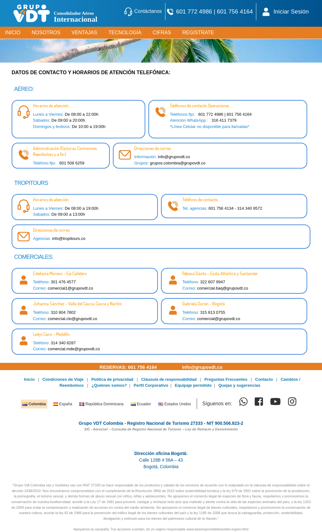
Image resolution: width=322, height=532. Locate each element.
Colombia (34, 404)
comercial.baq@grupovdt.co (222, 288)
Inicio (29, 379)
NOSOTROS (46, 32)
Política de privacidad (112, 379)
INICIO (12, 32)
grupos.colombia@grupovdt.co (178, 163)
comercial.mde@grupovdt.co (74, 348)
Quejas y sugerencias (239, 385)
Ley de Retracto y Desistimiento (211, 429)
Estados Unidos (174, 404)
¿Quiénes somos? (109, 385)
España (62, 404)
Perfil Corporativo (151, 385)
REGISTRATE (198, 32)
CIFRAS (162, 32)
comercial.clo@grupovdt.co (72, 318)
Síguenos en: (217, 403)
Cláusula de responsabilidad (169, 379)
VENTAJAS (84, 32)
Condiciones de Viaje (63, 379)
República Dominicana (101, 404)
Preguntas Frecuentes (225, 379)
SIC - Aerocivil (96, 429)
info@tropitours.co (69, 238)
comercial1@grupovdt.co (70, 288)
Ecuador (141, 404)
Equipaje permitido (193, 385)
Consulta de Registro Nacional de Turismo (146, 429)
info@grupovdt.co (174, 156)
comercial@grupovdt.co (218, 318)
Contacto (264, 379)
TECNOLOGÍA (125, 32)
